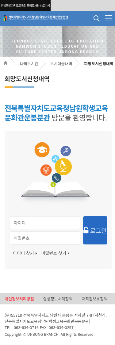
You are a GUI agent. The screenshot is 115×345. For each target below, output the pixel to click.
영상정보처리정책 (58, 299)
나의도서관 (29, 63)
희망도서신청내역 (98, 63)
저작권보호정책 (94, 299)
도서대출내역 (61, 63)
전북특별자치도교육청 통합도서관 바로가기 (25, 5)
